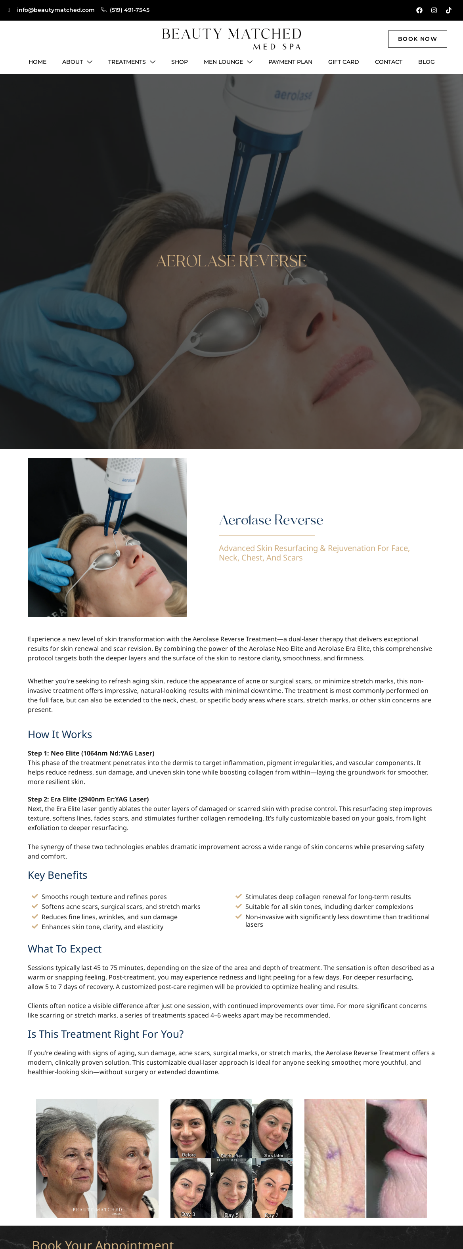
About (77, 62)
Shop (179, 61)
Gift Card (343, 61)
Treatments (131, 62)
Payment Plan (290, 61)
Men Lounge (228, 62)
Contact (388, 61)
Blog (426, 61)
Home (37, 61)
